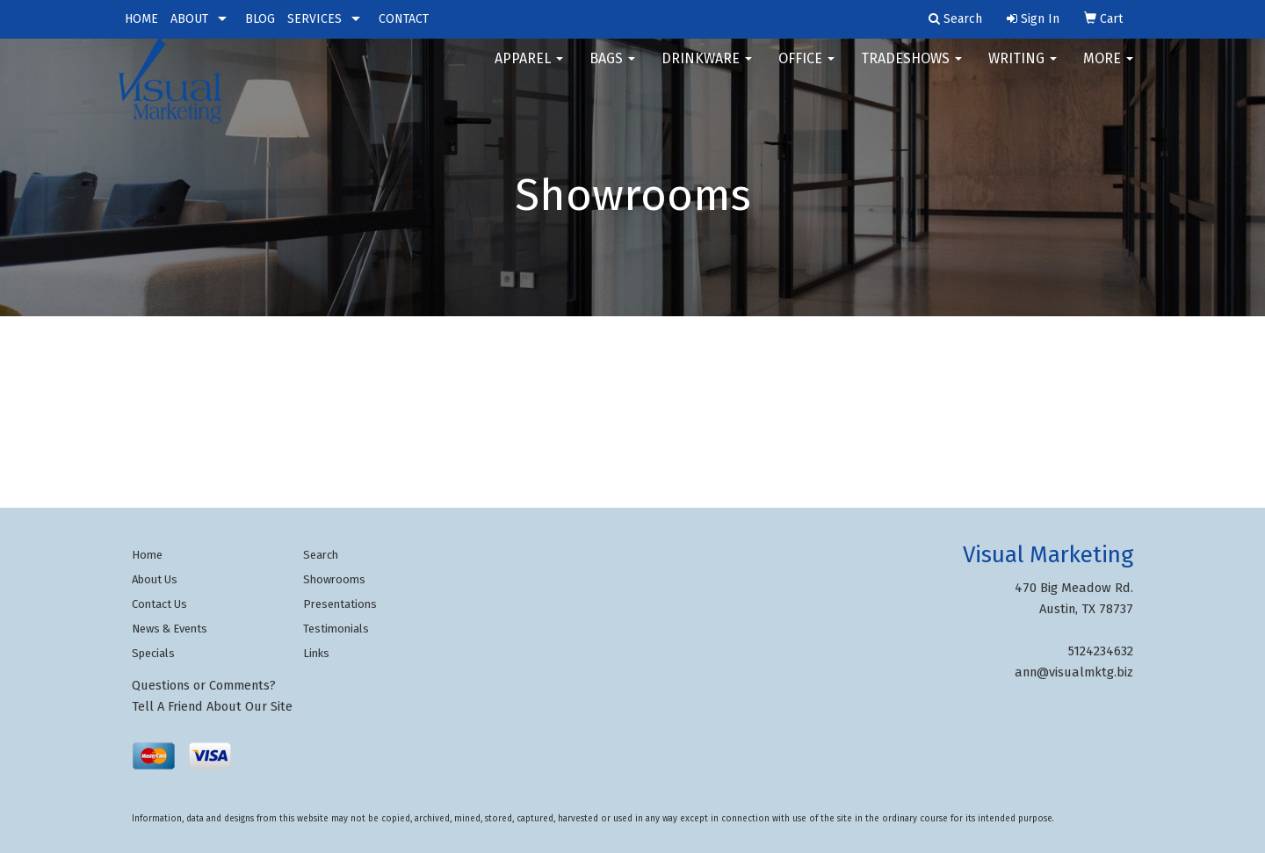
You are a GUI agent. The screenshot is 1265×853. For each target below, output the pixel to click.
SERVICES (314, 18)
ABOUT (189, 18)
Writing (1022, 69)
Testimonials (336, 628)
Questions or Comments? (204, 685)
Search (320, 554)
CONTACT (404, 18)
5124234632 (1100, 651)
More (1108, 69)
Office (806, 69)
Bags (612, 69)
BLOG (260, 18)
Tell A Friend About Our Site (212, 706)
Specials (153, 653)
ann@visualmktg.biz (1074, 672)
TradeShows (911, 69)
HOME (141, 18)
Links (316, 653)
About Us (154, 579)
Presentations (340, 604)
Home (147, 554)
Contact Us (159, 604)
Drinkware (706, 69)
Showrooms (334, 579)
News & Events (169, 628)
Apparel (529, 69)
